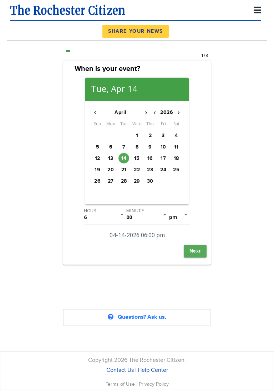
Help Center (153, 370)
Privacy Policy (154, 384)
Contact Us (120, 370)
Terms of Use (121, 384)
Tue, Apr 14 (114, 89)
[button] (95, 112)
